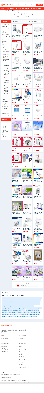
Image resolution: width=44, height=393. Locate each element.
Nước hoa (5, 62)
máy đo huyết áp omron (26, 308)
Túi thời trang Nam (5, 104)
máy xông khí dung (19, 299)
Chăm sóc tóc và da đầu (6, 60)
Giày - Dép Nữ (21, 364)
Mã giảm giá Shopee (4, 351)
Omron (4, 125)
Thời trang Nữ (4, 103)
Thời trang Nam (5, 101)
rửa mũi (27, 316)
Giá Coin (24, 380)
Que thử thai (6, 80)
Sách (3, 44)
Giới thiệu (2, 335)
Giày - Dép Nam (5, 108)
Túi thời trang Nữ (5, 106)
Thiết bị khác (6, 84)
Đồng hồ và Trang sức (6, 113)
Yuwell (4, 127)
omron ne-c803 (24, 304)
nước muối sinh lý (5, 297)
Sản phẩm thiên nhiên (6, 57)
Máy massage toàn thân (6, 74)
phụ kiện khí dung (5, 306)
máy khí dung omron (37, 297)
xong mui (19, 308)
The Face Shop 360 (12, 380)
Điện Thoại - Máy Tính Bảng (36, 8)
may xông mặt (36, 310)
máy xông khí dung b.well (16, 304)
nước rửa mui (4, 316)
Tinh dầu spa (5, 97)
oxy (26, 310)
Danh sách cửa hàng (4, 344)
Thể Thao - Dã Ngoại (5, 39)
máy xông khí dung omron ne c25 (19, 310)
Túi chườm (6, 85)
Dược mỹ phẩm (6, 54)
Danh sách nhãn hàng (4, 343)
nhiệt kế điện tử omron (12, 316)
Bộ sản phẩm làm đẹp (6, 96)
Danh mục (2, 341)
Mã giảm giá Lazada (4, 349)
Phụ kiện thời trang (5, 115)
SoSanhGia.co (21, 382)
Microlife (4, 136)
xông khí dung (30, 304)
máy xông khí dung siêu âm (36, 299)
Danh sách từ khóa (4, 346)
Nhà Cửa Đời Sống (26, 8)
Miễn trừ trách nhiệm (4, 340)
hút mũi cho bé (36, 304)
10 (34, 285)
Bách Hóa (3, 99)
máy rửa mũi (14, 308)
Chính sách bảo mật (4, 336)
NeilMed (4, 126)
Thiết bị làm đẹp (6, 63)
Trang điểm (5, 49)
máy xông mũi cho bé (33, 316)
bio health (38, 312)
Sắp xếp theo (31, 21)
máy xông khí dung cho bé (6, 308)
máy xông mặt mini (26, 299)
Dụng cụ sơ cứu (6, 88)
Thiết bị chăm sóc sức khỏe (16, 10)
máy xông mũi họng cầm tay (37, 308)
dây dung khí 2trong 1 (14, 314)
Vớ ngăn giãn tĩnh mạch (6, 91)
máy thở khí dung (21, 306)
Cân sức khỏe (6, 68)
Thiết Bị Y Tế (6, 82)
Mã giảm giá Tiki (4, 348)
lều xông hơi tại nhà (11, 312)
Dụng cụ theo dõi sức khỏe (6, 71)
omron (32, 297)
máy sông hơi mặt (19, 312)
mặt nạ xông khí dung (21, 316)
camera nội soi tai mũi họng (25, 297)
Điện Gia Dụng (18, 8)
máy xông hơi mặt (5, 299)
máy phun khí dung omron (14, 297)
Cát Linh (4, 130)
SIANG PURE (5, 131)
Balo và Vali (4, 111)
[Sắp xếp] (38, 21)
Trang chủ (3, 8)
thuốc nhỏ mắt (12, 299)
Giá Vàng (17, 380)
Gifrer (3, 135)
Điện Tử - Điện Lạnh (10, 8)
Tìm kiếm (39, 4)
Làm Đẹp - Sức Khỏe (8, 10)
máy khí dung (4, 312)
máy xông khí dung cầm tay (34, 314)
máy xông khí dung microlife (7, 310)
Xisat (3, 134)
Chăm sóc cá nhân (6, 51)
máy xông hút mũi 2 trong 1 (24, 314)
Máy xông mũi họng (6, 78)
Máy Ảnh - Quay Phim (6, 36)
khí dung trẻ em (32, 312)
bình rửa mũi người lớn (30, 306)
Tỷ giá (8, 380)
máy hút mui (30, 310)
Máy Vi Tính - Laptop (5, 34)
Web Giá (21, 380)
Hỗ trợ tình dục (5, 93)
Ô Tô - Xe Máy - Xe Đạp (5, 42)
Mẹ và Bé (20, 346)
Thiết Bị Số (4, 32)
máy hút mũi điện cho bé (6, 304)
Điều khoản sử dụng (4, 338)
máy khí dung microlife (13, 306)
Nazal (3, 132)
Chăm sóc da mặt (6, 47)
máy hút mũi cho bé (5, 314)
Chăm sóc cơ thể (6, 52)
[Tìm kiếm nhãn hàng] (20, 5)
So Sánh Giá (26, 382)
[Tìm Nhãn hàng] (6, 123)
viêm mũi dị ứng (26, 312)
